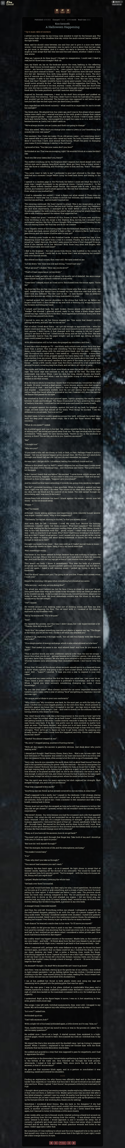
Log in (116, 2)
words (73, 20)
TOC (62, 1143)
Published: (39, 20)
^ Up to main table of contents (38, 32)
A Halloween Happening (62, 27)
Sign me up (117, 4)
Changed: (56, 20)
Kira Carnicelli (62, 23)
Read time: (82, 20)
